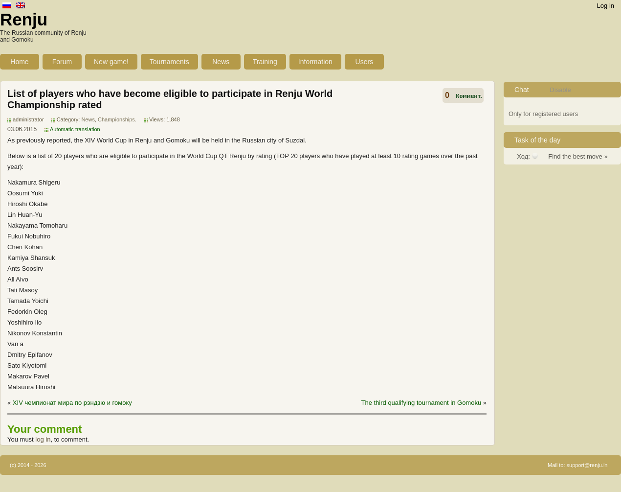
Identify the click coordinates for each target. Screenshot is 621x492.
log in (42, 439)
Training (265, 62)
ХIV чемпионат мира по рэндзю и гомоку (72, 402)
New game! (111, 62)
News (220, 62)
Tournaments (169, 62)
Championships (116, 119)
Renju (23, 19)
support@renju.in (587, 465)
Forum (62, 62)
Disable (560, 90)
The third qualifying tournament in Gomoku (421, 402)
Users (364, 62)
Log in (605, 5)
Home (19, 62)
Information (315, 62)
